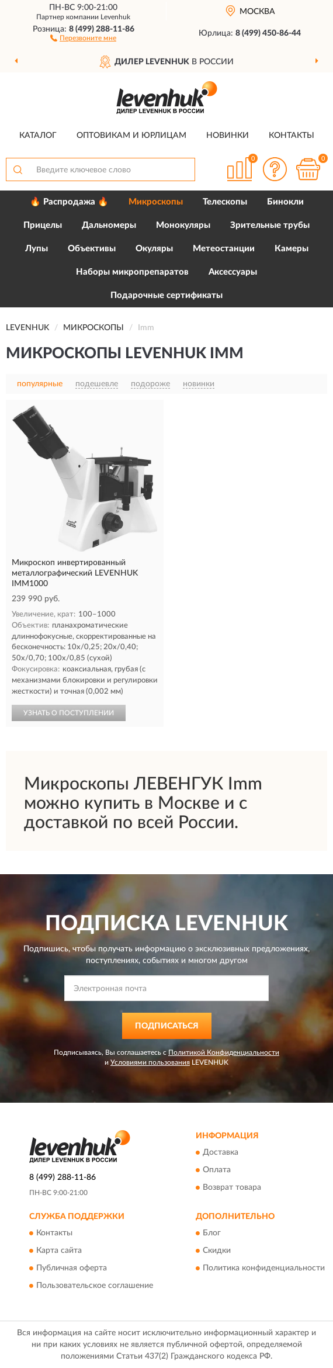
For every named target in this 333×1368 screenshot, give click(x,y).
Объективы (92, 248)
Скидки (217, 1251)
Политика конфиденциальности (264, 1269)
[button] (83, 37)
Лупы (36, 248)
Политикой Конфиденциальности (223, 1052)
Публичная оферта (71, 1269)
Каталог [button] (38, 135)
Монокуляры (183, 225)
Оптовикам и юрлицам (131, 135)
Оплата (217, 1170)
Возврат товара (232, 1188)
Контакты (291, 135)
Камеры (291, 248)
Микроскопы (156, 202)
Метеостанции (224, 248)
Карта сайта (59, 1251)
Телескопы (225, 202)
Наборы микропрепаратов (132, 272)
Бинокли (285, 202)
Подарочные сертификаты (166, 295)
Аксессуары (233, 272)
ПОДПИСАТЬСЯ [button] (167, 1026)
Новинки (227, 135)
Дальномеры (109, 225)
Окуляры (154, 248)
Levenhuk (115, 16)
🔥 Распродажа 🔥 (69, 202)
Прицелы (42, 225)
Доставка (220, 1153)
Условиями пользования (150, 1062)
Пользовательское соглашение (94, 1286)
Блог (212, 1234)
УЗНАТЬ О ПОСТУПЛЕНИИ (68, 712)
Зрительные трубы (270, 225)
